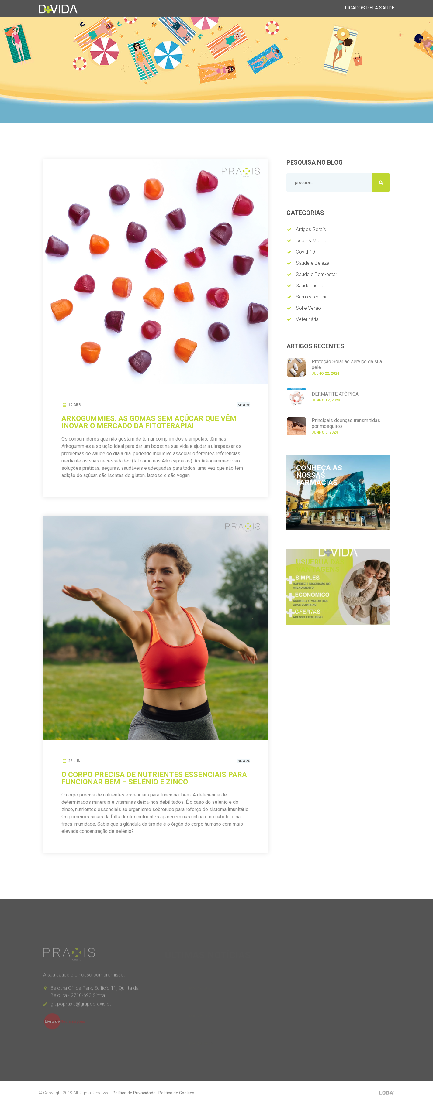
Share (243, 405)
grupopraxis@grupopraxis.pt (80, 1006)
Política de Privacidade (134, 1092)
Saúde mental (310, 285)
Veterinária (307, 319)
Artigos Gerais (311, 229)
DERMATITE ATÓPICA (335, 394)
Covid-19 (305, 252)
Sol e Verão (308, 308)
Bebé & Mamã (311, 241)
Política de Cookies (176, 1092)
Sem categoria (312, 297)
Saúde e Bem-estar (316, 274)
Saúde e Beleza (312, 263)
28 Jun (74, 761)
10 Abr (74, 405)
